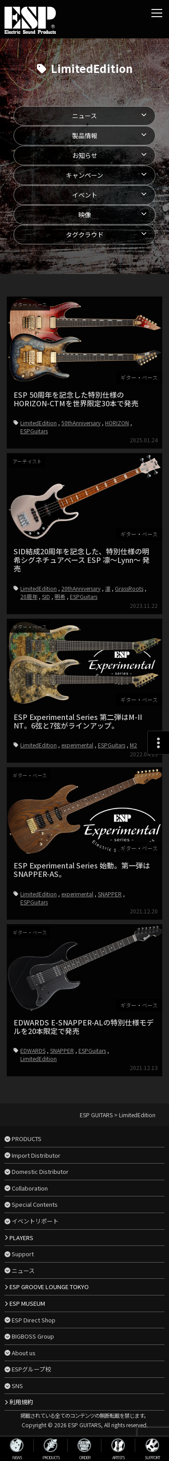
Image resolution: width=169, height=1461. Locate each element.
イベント (84, 194)
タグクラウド (85, 234)
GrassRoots (129, 648)
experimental (77, 848)
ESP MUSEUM (27, 1303)
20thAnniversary (80, 648)
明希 (60, 657)
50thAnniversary (80, 423)
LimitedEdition (38, 423)
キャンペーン (84, 175)
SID (46, 657)
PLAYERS (21, 1237)
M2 (133, 848)
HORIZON (117, 423)
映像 (84, 214)
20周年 (28, 657)
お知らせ (84, 155)
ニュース (84, 115)
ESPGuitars (34, 431)
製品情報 (84, 135)
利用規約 (21, 1402)
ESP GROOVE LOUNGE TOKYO (49, 1286)
